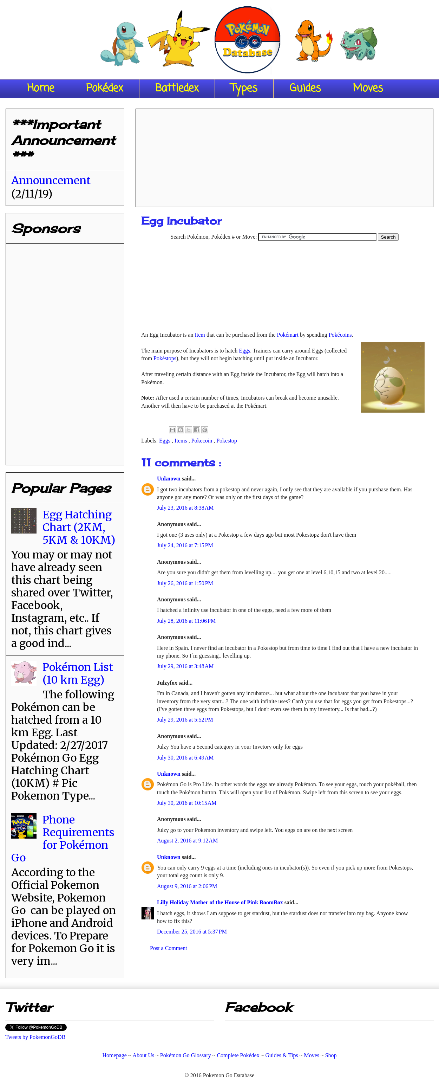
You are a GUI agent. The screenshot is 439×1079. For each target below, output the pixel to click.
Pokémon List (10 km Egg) (77, 673)
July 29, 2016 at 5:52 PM (185, 720)
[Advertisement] (284, 155)
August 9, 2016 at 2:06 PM (187, 886)
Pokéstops (164, 358)
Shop (331, 1055)
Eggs (244, 351)
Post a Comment (168, 948)
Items (182, 441)
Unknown (169, 479)
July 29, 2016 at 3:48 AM (185, 666)
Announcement (51, 180)
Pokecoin (202, 441)
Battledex (177, 88)
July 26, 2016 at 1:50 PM (185, 583)
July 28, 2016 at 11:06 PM (186, 621)
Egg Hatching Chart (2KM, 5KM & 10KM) (78, 527)
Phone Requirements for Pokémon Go (62, 838)
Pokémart (288, 335)
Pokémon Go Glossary (185, 1055)
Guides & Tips (281, 1055)
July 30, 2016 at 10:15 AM (187, 803)
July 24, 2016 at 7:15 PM (185, 545)
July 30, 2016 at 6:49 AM (185, 758)
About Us (143, 1055)
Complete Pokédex (238, 1055)
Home (40, 88)
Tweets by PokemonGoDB (35, 1037)
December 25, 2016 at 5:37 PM (192, 932)
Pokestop (226, 441)
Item (200, 335)
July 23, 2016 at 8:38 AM (185, 508)
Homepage (114, 1055)
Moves (368, 88)
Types (244, 88)
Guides (305, 88)
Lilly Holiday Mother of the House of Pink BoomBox (220, 902)
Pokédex (104, 88)
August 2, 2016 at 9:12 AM (187, 841)
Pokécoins (340, 335)
